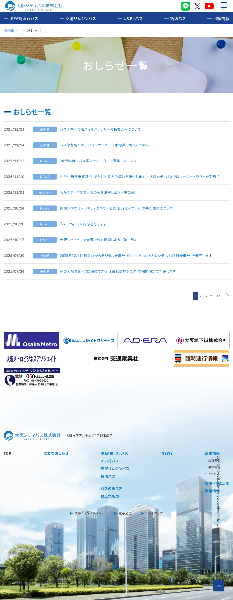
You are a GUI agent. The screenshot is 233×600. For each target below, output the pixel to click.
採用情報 (212, 472)
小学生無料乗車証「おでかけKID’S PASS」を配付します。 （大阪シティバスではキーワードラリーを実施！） (145, 176)
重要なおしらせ (56, 435)
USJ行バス (133, 18)
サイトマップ (154, 495)
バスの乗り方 (111, 470)
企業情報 (212, 435)
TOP (8, 435)
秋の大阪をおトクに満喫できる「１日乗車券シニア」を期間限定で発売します (121, 271)
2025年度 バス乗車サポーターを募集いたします (100, 161)
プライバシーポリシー (89, 495)
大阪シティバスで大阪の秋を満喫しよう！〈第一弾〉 (100, 239)
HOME (9, 30)
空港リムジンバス (81, 18)
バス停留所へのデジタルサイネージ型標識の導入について (107, 145)
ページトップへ (218, 585)
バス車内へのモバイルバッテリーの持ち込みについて (103, 129)
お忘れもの (110, 477)
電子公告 (125, 495)
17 (218, 295)
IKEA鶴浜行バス (23, 18)
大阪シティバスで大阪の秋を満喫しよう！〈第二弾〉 (100, 192)
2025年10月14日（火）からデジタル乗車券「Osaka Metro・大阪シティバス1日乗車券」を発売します (140, 255)
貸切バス (178, 18)
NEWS (167, 435)
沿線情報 (221, 18)
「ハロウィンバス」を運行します (85, 224)
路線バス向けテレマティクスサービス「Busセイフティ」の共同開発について (120, 208)
